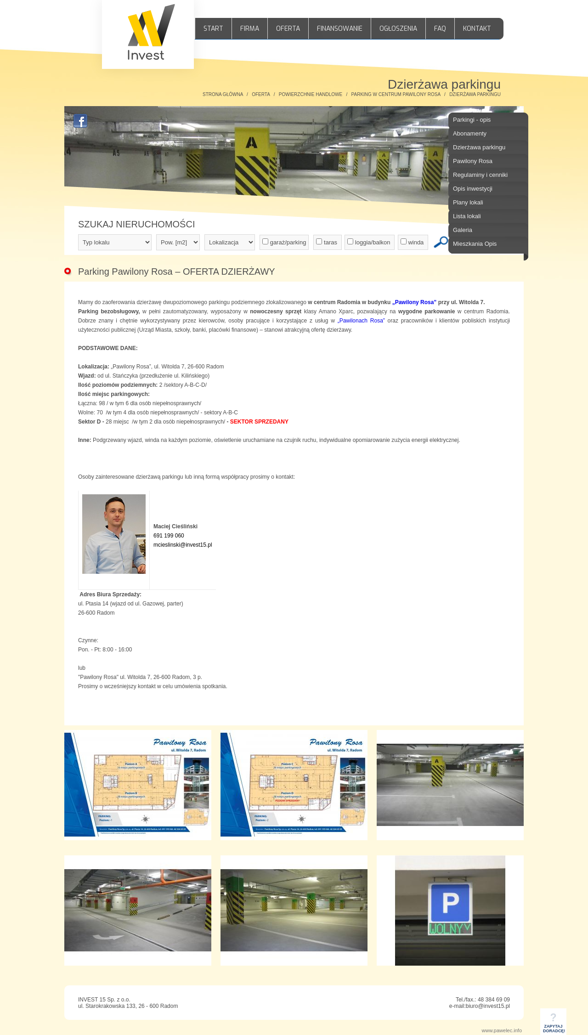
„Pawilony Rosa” (414, 302)
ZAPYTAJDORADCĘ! (554, 1025)
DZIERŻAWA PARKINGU (475, 94)
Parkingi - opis (472, 119)
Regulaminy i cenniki (480, 174)
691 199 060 (168, 535)
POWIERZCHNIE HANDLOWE (310, 94)
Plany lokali (468, 202)
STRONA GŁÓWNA (223, 94)
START (213, 28)
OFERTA (288, 28)
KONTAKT (477, 28)
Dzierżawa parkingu (479, 147)
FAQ (440, 28)
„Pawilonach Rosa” (361, 320)
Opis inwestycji (472, 188)
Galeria (462, 229)
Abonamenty (469, 133)
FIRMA (249, 28)
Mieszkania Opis (475, 243)
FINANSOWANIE (339, 28)
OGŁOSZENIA (398, 28)
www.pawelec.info (502, 1030)
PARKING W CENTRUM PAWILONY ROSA (396, 94)
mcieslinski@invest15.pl (182, 545)
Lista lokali (467, 216)
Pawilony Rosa (472, 161)
